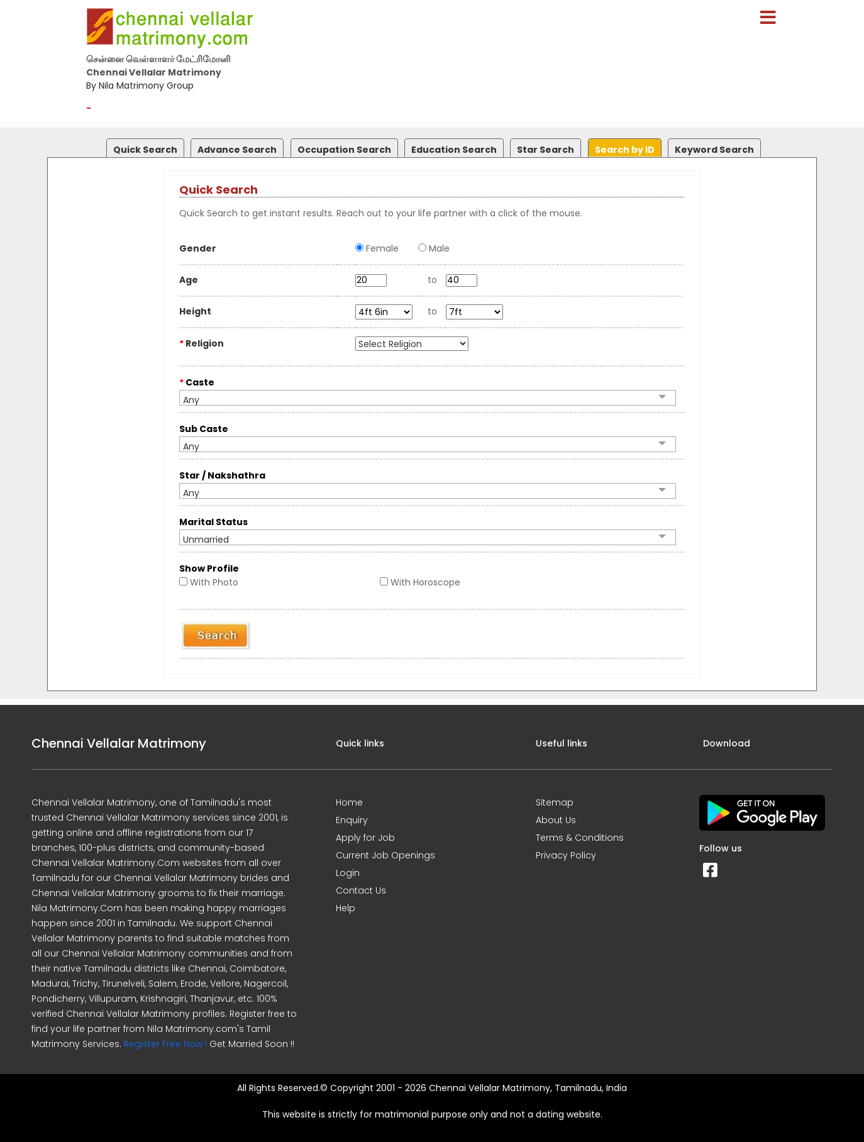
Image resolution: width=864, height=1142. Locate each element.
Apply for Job (365, 837)
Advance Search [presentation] (237, 149)
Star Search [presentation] (545, 149)
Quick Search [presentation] (145, 149)
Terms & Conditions (580, 837)
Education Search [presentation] (454, 149)
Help (345, 908)
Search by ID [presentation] (625, 149)
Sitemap (554, 802)
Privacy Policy (566, 855)
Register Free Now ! (165, 1044)
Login (348, 873)
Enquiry (352, 820)
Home (349, 802)
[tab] (143, 145)
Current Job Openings (385, 855)
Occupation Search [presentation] (344, 149)
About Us (556, 820)
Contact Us (361, 890)
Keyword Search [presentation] (714, 149)
